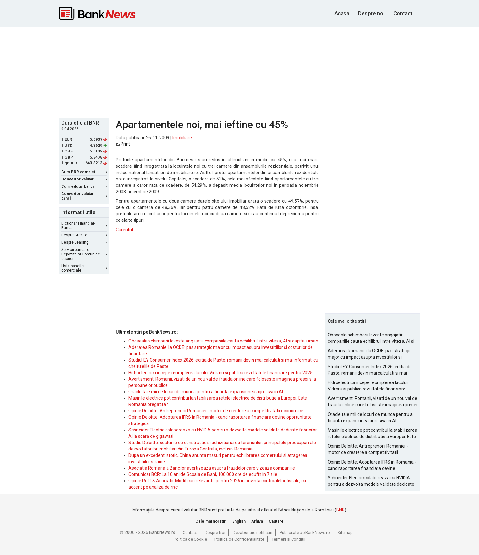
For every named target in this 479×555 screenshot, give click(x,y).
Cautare (276, 521)
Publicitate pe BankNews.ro (305, 532)
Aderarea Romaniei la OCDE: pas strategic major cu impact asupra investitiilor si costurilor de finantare (369, 354)
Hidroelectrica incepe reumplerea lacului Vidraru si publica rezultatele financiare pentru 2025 (220, 372)
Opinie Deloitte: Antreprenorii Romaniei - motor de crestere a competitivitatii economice (215, 410)
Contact (402, 13)
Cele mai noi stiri (210, 521)
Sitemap (345, 532)
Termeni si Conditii (288, 539)
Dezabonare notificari (252, 532)
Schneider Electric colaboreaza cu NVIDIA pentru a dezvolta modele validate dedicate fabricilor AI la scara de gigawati (371, 481)
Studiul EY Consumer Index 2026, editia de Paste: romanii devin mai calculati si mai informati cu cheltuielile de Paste (370, 370)
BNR (340, 509)
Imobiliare (182, 137)
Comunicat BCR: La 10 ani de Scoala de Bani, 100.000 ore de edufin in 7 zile (202, 474)
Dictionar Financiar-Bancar (84, 225)
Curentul (124, 229)
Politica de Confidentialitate (239, 539)
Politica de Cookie (190, 539)
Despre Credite (84, 235)
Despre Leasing (84, 242)
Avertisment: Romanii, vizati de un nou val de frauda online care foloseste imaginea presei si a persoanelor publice (372, 402)
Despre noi (371, 13)
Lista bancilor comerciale (84, 268)
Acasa (341, 13)
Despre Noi (215, 532)
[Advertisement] (239, 72)
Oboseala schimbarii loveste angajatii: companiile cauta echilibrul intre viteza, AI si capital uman (223, 340)
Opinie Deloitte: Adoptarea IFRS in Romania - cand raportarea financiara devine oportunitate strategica (372, 465)
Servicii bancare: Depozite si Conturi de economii (84, 254)
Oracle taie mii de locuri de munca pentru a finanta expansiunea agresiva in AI (205, 391)
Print (123, 143)
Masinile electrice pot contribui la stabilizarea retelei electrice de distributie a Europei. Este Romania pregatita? (372, 434)
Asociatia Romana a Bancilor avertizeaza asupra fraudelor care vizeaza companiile (211, 467)
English (239, 521)
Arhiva (257, 521)
